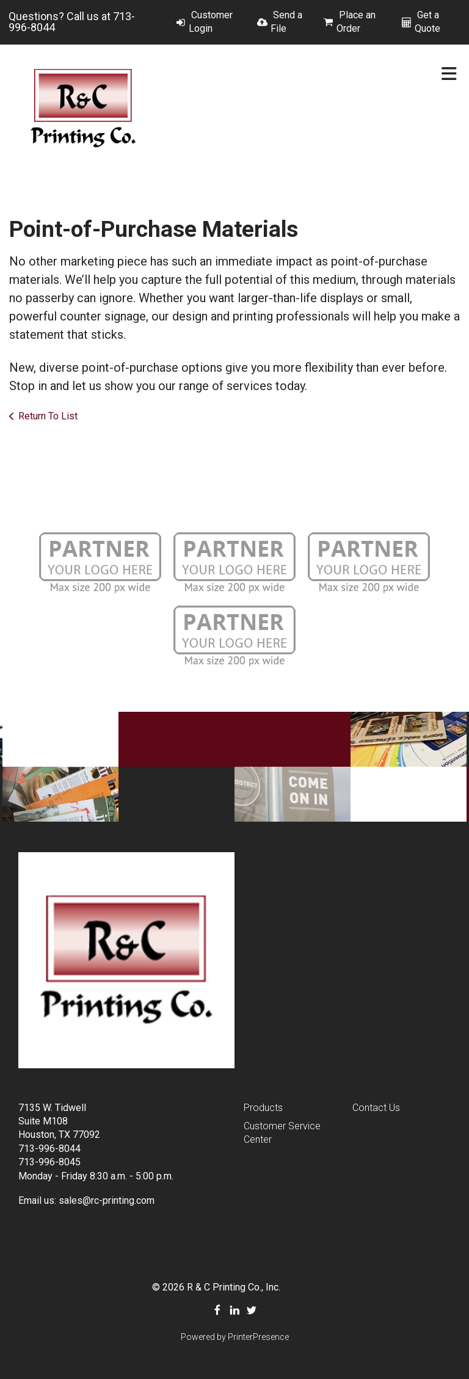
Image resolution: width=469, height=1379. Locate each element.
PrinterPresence (258, 1337)
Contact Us (376, 1107)
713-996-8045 (49, 1162)
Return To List (48, 416)
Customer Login (211, 21)
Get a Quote (427, 21)
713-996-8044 (49, 1148)
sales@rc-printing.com (107, 1200)
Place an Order (356, 21)
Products (263, 1107)
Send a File (286, 21)
